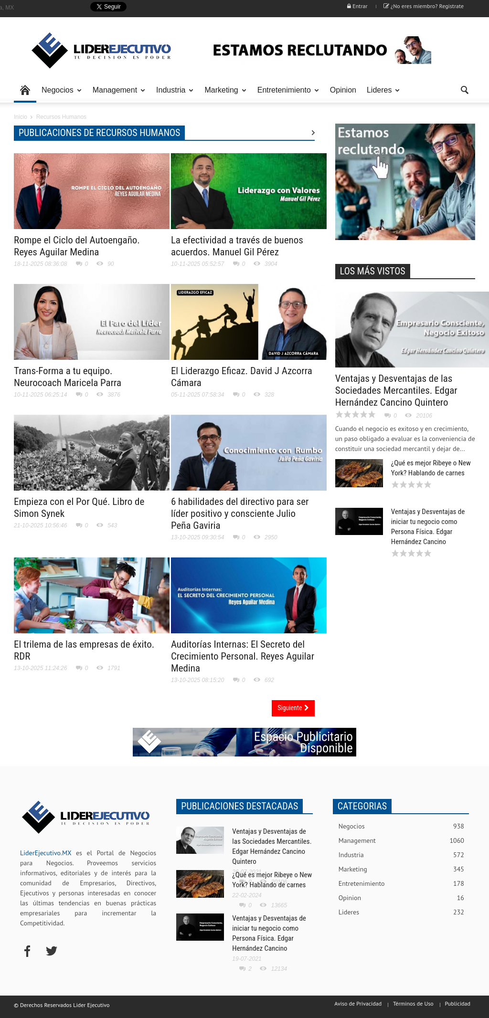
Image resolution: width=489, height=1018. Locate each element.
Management (116, 94)
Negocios (59, 94)
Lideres (380, 94)
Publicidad (457, 1003)
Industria (172, 94)
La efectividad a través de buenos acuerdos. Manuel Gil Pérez (237, 246)
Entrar (357, 6)
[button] (465, 89)
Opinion (343, 90)
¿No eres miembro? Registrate (423, 6)
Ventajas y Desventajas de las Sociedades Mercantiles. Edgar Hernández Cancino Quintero (396, 390)
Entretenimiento (285, 94)
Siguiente (292, 707)
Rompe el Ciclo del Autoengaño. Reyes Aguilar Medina (77, 246)
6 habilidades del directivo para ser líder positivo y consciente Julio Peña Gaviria (240, 513)
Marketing (222, 94)
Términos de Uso (413, 1003)
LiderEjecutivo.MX (45, 853)
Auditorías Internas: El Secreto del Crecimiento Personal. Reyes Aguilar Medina (242, 656)
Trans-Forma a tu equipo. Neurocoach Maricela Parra (67, 376)
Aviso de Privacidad (358, 1003)
